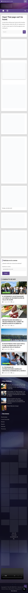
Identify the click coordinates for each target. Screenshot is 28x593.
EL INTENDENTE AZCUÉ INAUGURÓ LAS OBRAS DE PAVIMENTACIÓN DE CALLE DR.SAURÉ (13, 298)
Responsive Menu (25, 1)
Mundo (3, 421)
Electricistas (4, 417)
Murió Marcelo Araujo (13, 406)
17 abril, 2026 (6, 302)
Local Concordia (6, 292)
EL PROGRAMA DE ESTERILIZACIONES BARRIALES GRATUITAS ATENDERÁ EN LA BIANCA (14, 369)
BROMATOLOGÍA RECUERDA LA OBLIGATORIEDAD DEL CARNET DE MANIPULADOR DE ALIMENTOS (12, 321)
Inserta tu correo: (6, 266)
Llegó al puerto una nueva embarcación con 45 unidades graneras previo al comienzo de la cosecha (16, 401)
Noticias (3, 426)
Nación (3, 424)
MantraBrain (14, 591)
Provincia (3, 429)
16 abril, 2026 (6, 349)
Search (24, 32)
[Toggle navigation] (7, 10)
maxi (12, 302)
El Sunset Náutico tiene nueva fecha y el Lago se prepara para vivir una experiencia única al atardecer (13, 345)
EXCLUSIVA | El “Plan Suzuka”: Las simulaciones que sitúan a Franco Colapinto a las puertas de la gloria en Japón (16, 394)
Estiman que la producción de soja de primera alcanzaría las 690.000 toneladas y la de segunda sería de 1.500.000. (16, 386)
